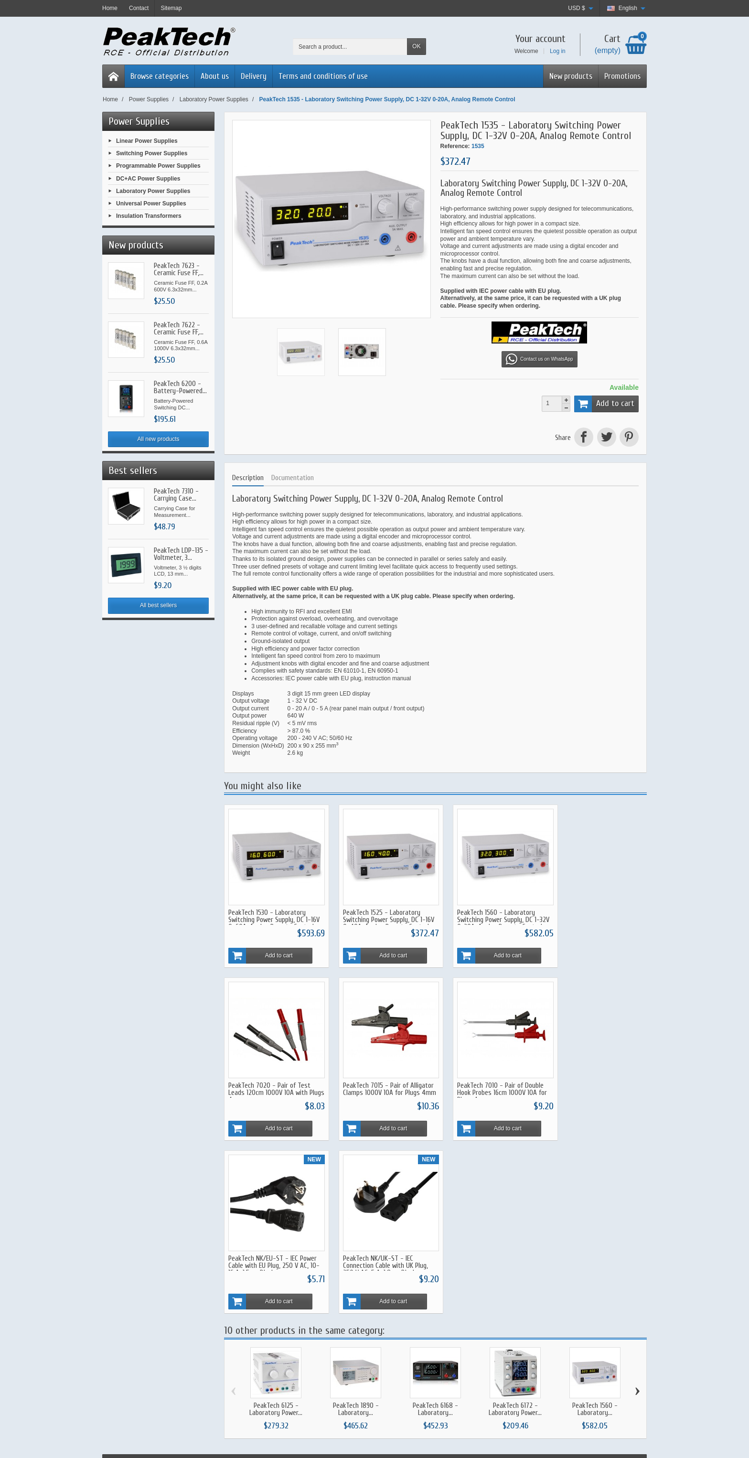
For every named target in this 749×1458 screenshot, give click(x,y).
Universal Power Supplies (151, 203)
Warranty (257, 1310)
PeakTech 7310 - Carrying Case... (176, 495)
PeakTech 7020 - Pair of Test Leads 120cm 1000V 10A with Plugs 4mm (594, 913)
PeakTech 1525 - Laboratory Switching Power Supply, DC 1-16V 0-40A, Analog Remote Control (377, 917)
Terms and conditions (487, 1310)
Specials (363, 1299)
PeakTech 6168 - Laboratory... (435, 1223)
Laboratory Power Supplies (153, 190)
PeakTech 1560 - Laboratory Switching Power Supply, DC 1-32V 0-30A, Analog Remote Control (486, 917)
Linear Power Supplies (147, 141)
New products (570, 76)
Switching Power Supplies (151, 153)
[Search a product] (350, 46)
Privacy (469, 1320)
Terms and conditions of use (323, 76)
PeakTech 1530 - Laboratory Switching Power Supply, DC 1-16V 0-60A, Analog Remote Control (269, 917)
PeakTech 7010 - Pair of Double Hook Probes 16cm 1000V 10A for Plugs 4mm (381, 1080)
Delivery (254, 76)
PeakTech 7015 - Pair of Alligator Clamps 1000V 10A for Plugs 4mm (271, 1080)
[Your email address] (585, 1317)
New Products (371, 1310)
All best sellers (158, 605)
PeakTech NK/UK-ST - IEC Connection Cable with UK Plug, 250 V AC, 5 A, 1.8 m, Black (595, 1080)
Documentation (292, 478)
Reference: (455, 146)
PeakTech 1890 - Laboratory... (356, 1223)
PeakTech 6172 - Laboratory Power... (515, 1223)
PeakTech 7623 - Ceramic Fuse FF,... (178, 269)
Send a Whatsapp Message (146, 1318)
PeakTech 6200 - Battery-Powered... (180, 387)
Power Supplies (139, 121)
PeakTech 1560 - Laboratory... (595, 1223)
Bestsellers (367, 1320)
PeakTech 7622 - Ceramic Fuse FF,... (178, 328)
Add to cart (604, 404)
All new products (159, 439)
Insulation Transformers (149, 216)
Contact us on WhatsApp (539, 359)
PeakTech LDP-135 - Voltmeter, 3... (181, 554)
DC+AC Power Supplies (148, 178)
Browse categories (159, 76)
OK (416, 46)
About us (215, 76)
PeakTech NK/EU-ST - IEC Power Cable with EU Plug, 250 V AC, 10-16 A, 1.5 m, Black (489, 1080)
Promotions (622, 76)
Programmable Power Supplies (158, 165)
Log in (558, 51)
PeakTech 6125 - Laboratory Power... (275, 1223)
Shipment (258, 1299)
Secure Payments (268, 1320)
